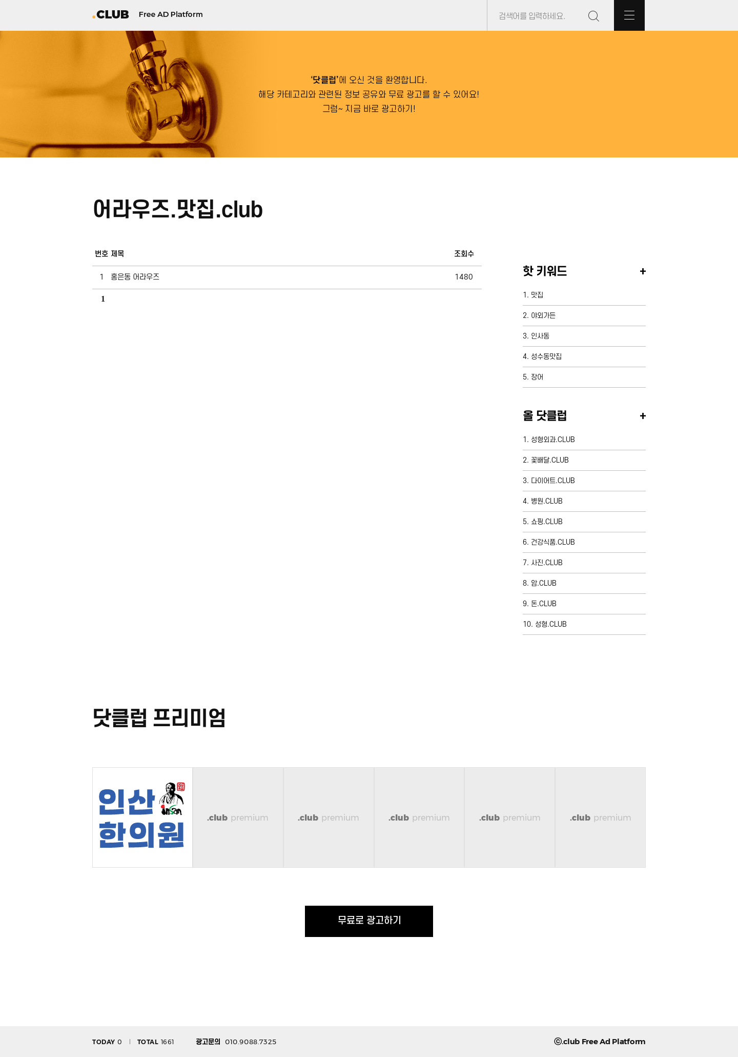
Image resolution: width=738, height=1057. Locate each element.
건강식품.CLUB (553, 542)
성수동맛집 (546, 357)
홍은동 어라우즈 (135, 277)
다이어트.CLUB (553, 481)
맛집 (537, 295)
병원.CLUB (547, 501)
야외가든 (543, 316)
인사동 (540, 336)
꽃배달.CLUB (550, 460)
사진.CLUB (547, 563)
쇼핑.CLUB (547, 522)
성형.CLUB (551, 624)
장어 (537, 377)
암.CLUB (544, 583)
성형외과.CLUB (553, 440)
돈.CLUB (544, 604)
